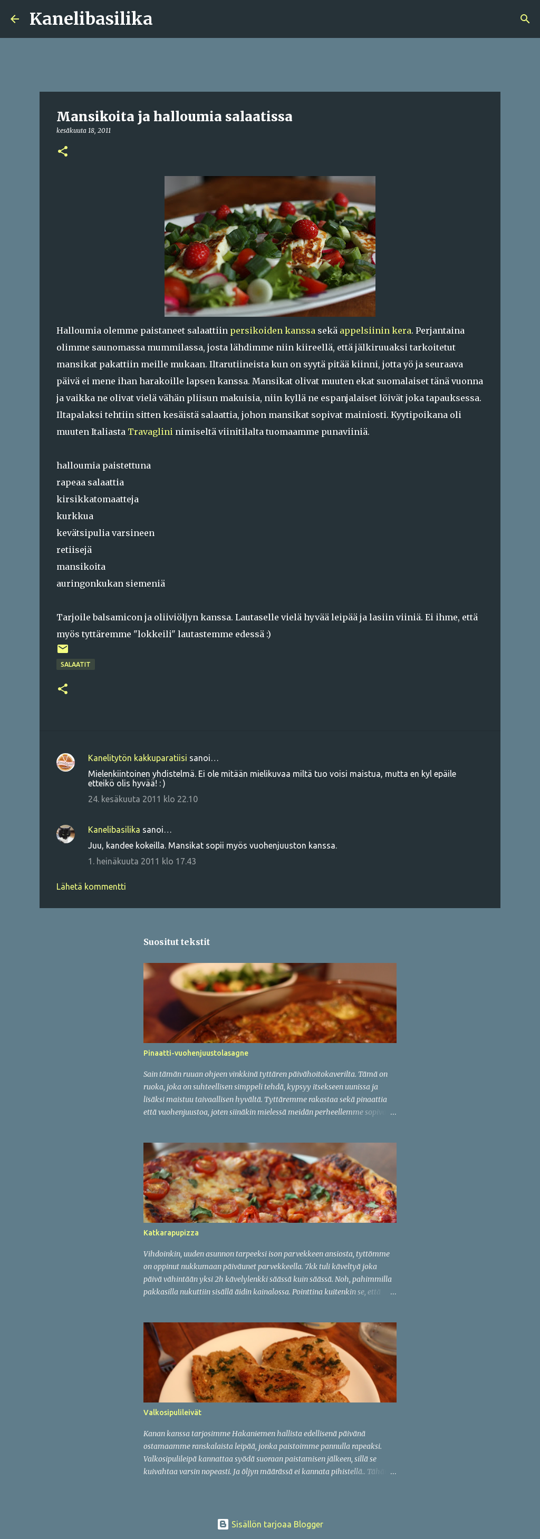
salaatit (76, 664)
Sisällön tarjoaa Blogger (270, 1524)
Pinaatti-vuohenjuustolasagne (195, 1053)
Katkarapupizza (171, 1233)
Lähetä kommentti (91, 886)
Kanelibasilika (91, 19)
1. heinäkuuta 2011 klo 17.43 (142, 861)
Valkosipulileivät (172, 1412)
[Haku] (167, 19)
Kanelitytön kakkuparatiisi (137, 758)
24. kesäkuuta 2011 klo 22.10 (143, 799)
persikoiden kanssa (272, 330)
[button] (62, 152)
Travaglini (150, 431)
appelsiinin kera (375, 330)
